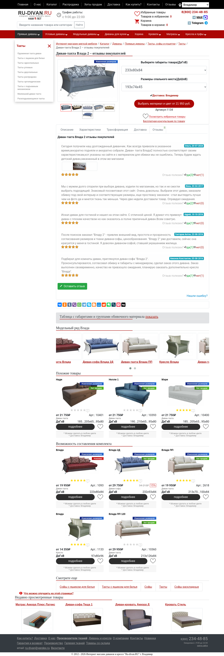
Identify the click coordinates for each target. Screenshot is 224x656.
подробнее (75, 426)
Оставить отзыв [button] (72, 286)
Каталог (52, 4)
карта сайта (202, 645)
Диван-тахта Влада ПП (110, 361)
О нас (37, 4)
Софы (148, 586)
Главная (23, 4)
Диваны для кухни (117, 34)
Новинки (150, 638)
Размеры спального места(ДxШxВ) (164, 79)
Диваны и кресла (100, 638)
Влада (60, 450)
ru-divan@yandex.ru (37, 648)
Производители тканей (72, 638)
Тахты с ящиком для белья (31, 58)
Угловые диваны (56, 34)
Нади (59, 379)
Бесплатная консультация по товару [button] (164, 121)
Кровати (155, 34)
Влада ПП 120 (117, 514)
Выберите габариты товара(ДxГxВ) (164, 62)
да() (188, 175)
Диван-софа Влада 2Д (72, 361)
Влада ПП (167, 450)
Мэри (165, 379)
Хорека (139, 34)
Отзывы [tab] (159, 128)
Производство (53, 643)
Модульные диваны (86, 34)
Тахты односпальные (28, 63)
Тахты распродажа (27, 77)
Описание (67, 129)
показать (151, 316)
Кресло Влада (143, 361)
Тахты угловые (25, 67)
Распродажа (70, 4)
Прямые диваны (29, 34)
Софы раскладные (186, 586)
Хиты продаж (93, 4)
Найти (79, 24)
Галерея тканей (74, 643)
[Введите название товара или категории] (45, 25)
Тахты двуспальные (28, 72)
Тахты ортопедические (29, 81)
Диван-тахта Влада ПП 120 (190, 361)
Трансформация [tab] (117, 129)
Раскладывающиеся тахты (31, 98)
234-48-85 (194, 12)
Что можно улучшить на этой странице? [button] (49, 593)
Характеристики (90, 129)
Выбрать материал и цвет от (164, 103)
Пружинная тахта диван (29, 53)
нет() (199, 175)
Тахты (163, 586)
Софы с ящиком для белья (77, 586)
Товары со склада (98, 643)
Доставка (113, 4)
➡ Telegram (198, 23)
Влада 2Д (114, 450)
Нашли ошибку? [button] (197, 295)
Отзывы (170, 4)
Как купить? (133, 4)
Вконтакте (58, 648)
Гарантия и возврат (30, 643)
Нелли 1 (114, 379)
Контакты (153, 4)
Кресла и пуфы (196, 34)
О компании (121, 638)
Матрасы (173, 34)
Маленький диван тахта (29, 94)
